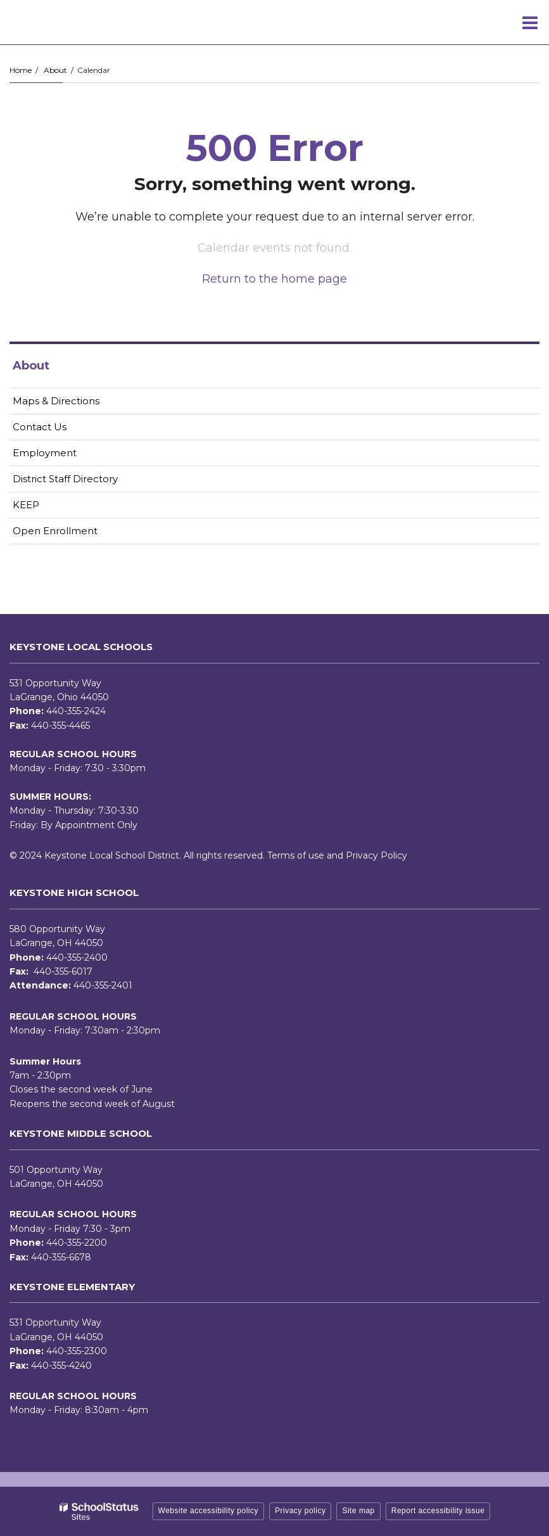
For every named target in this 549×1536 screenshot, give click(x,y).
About (55, 70)
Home (20, 70)
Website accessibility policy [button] (208, 1510)
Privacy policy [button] (300, 1510)
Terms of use (295, 855)
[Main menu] (530, 22)
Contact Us (39, 427)
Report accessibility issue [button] (438, 1510)
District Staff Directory (65, 479)
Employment (65, 455)
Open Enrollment (55, 531)
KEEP (26, 505)
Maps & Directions (56, 401)
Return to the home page (274, 279)
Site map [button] (358, 1510)
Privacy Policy (376, 855)
